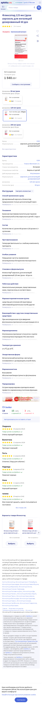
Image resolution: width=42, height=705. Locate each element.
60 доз (37, 185)
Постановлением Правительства (26, 641)
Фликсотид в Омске (25, 587)
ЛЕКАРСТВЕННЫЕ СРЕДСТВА (16, 608)
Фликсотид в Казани (9, 601)
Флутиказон (35, 173)
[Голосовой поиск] (34, 7)
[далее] (38, 532)
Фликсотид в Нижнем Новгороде (13, 589)
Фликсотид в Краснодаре (10, 584)
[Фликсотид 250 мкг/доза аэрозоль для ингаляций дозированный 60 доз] (13, 133)
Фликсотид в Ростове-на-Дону (12, 591)
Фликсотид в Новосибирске (29, 584)
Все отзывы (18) (21, 508)
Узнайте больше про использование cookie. (19, 694)
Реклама (36, 398)
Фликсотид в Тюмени (9, 594)
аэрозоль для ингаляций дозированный (30, 177)
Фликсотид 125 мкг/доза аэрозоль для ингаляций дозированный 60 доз (30, 532)
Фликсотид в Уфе (29, 591)
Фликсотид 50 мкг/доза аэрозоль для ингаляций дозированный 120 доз (11, 532)
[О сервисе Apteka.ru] (40, 2)
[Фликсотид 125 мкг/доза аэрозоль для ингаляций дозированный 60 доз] (14, 115)
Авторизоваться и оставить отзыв (17, 419)
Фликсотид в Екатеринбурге (26, 594)
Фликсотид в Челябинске (10, 603)
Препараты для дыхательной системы (13, 610)
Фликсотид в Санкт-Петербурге (26, 582)
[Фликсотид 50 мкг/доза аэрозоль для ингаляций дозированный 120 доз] (12, 100)
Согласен (21, 700)
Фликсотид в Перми (9, 596)
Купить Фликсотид (8, 582)
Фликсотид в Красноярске (25, 596)
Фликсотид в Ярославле (10, 605)
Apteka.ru (29, 616)
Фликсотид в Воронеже (10, 587)
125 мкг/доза (35, 182)
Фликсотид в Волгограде (10, 598)
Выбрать (11, 543)
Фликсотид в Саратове (27, 598)
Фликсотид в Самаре (24, 601)
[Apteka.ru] (6, 2)
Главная (4, 608)
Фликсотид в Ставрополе (28, 603)
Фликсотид (29, 610)
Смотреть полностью (24, 191)
